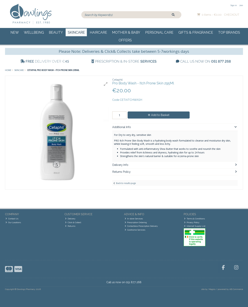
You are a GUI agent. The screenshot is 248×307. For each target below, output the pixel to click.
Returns (70, 226)
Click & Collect (73, 222)
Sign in (233, 5)
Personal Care (159, 32)
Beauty (56, 32)
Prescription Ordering (136, 222)
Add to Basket (158, 115)
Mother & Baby (126, 32)
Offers (125, 40)
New (15, 32)
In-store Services (134, 218)
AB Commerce (236, 289)
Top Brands (229, 32)
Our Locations (13, 222)
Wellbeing (34, 32)
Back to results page (126, 183)
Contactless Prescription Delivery (141, 226)
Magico (212, 289)
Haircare (98, 32)
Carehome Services (135, 230)
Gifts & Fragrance (195, 32)
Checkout (231, 14)
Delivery (70, 218)
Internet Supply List (194, 226)
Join (241, 5)
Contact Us (12, 218)
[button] (105, 84)
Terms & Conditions (194, 218)
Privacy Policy (191, 222)
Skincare (76, 32)
